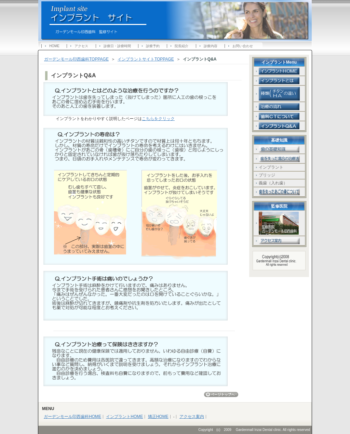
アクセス (81, 46)
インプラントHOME (124, 416)
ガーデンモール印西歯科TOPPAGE (76, 59)
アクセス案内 (191, 416)
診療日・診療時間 (117, 46)
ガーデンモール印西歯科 (113, 17)
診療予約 (153, 46)
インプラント (271, 167)
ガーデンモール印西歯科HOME (72, 416)
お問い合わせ (242, 46)
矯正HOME (158, 416)
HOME (54, 46)
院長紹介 (181, 46)
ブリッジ (271, 175)
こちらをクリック (158, 118)
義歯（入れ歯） (273, 183)
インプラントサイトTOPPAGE (146, 59)
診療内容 (210, 46)
